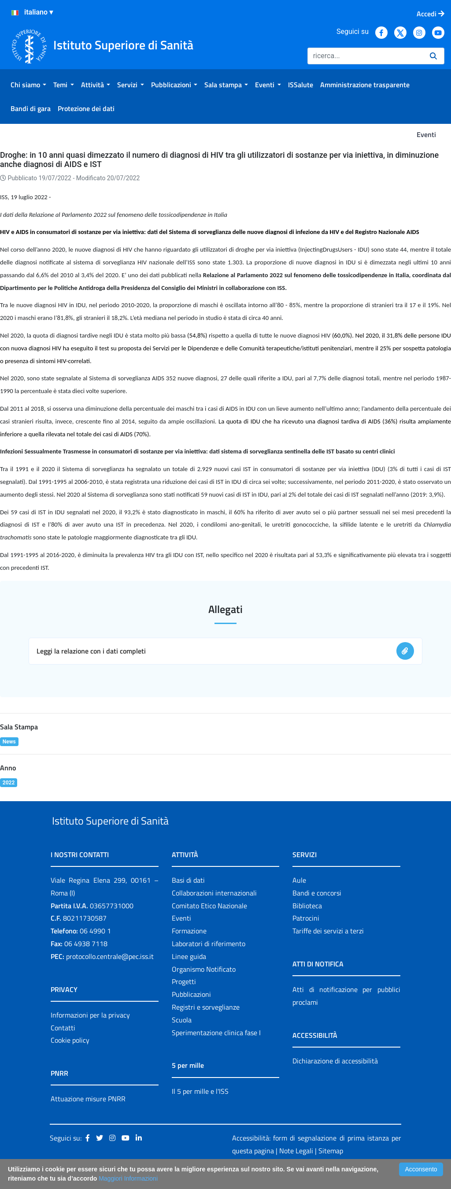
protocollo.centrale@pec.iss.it (110, 976)
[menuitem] (28, 84)
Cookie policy (70, 1060)
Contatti (63, 1048)
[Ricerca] (365, 56)
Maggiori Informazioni (128, 1178)
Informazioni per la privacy (90, 1035)
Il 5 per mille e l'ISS (200, 1111)
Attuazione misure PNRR (88, 1119)
